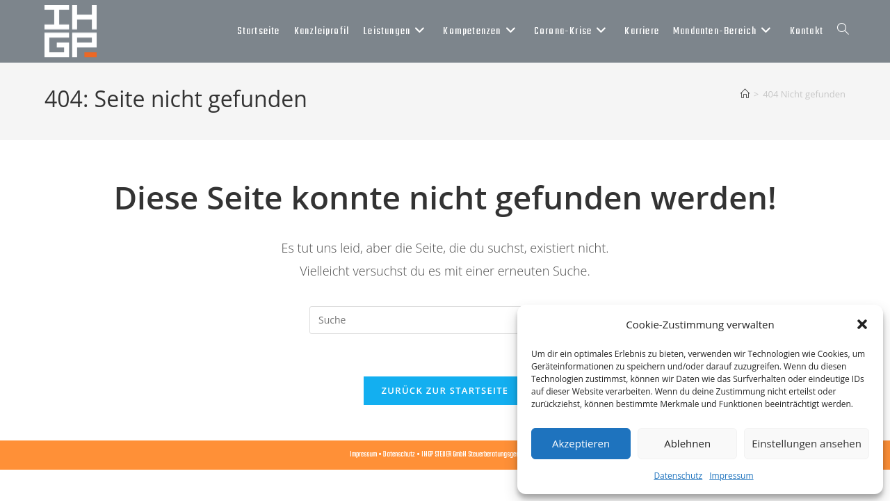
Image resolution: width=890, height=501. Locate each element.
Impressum (731, 476)
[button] (862, 324)
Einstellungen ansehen (806, 443)
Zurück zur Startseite (445, 390)
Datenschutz (678, 476)
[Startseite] (745, 94)
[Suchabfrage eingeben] (445, 320)
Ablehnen (687, 443)
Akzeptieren (581, 443)
